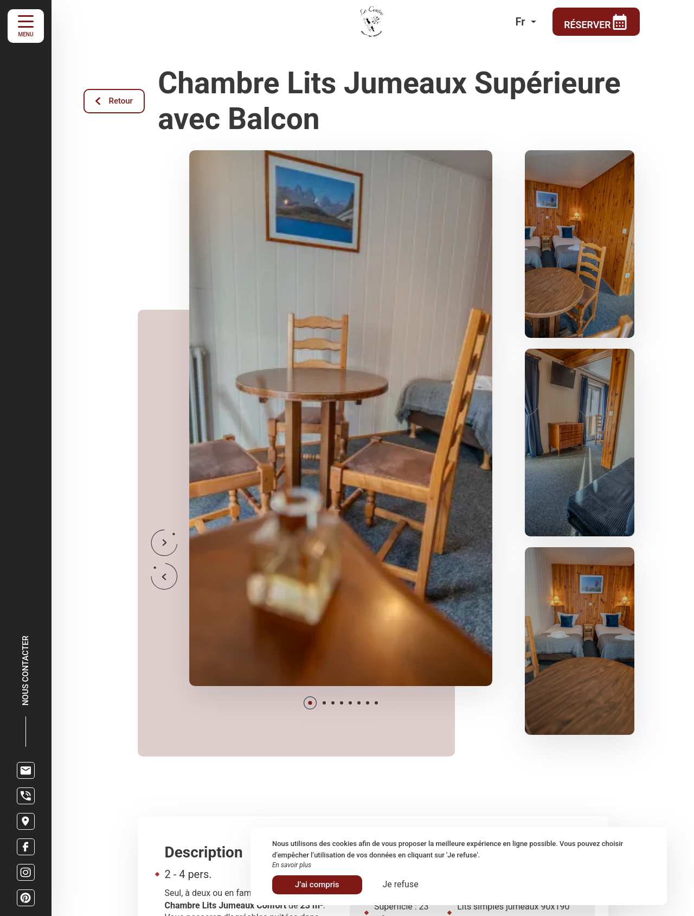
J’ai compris (317, 884)
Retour (114, 101)
